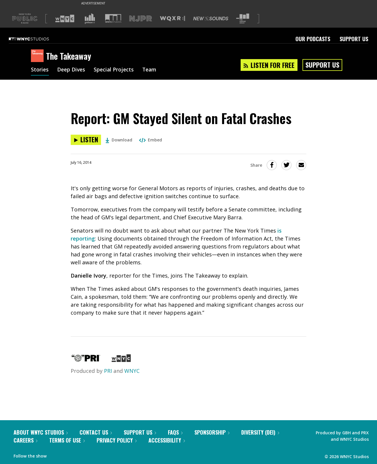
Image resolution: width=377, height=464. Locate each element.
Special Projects (115, 70)
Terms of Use (67, 440)
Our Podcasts (312, 39)
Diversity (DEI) (260, 432)
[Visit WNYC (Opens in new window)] (64, 18)
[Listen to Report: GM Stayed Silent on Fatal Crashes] (86, 140)
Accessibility (166, 440)
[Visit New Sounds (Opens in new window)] (210, 18)
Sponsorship (211, 432)
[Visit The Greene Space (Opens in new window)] (242, 19)
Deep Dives (72, 70)
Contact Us (96, 432)
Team (152, 70)
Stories (40, 70)
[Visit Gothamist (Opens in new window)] (89, 18)
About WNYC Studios (41, 432)
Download (118, 140)
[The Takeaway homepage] (38, 56)
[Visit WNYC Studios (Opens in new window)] (113, 18)
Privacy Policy (117, 440)
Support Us (354, 39)
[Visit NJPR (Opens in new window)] (140, 19)
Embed (150, 140)
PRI (108, 370)
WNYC (132, 370)
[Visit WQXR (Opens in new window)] (172, 18)
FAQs (175, 432)
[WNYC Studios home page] (36, 38)
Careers (25, 440)
